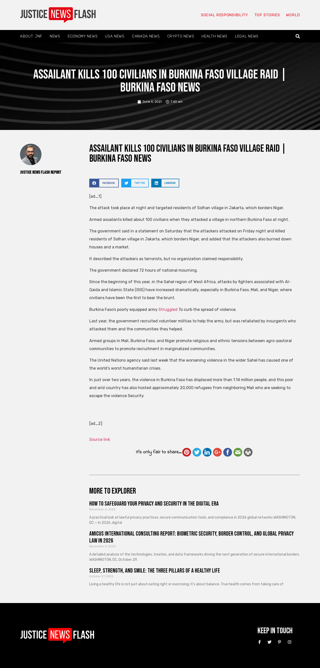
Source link (99, 439)
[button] (298, 36)
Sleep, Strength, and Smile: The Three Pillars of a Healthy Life (154, 570)
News (55, 36)
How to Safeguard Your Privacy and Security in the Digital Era (154, 503)
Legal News (246, 36)
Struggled (168, 309)
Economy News (83, 36)
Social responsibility (224, 15)
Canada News (146, 36)
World (293, 15)
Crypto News (180, 36)
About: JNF (31, 36)
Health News (215, 36)
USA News (114, 36)
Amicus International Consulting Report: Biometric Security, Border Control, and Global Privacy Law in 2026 (191, 537)
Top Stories (267, 15)
